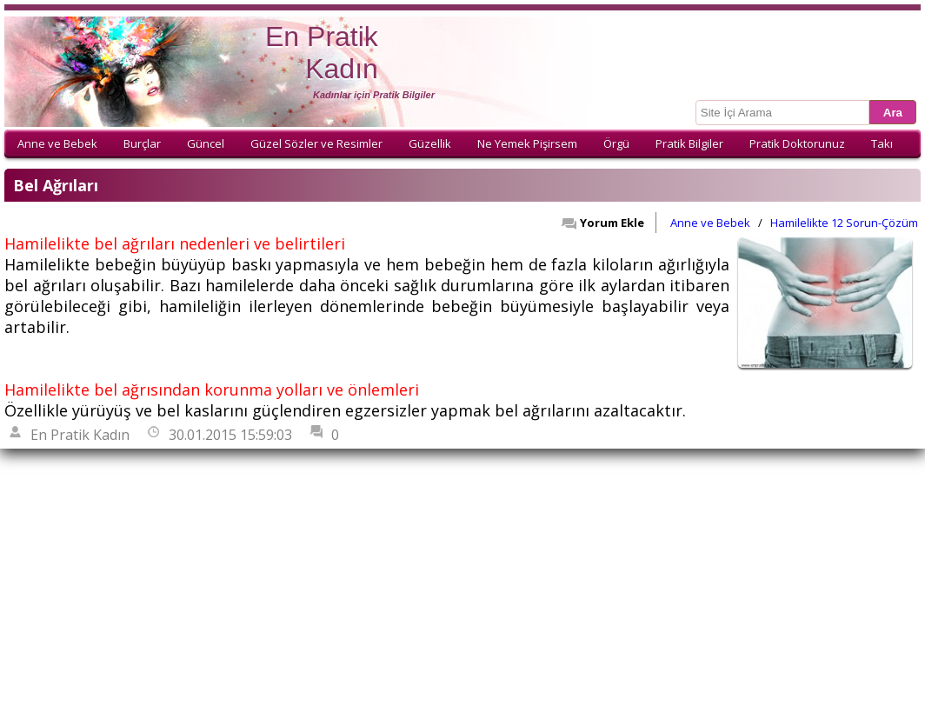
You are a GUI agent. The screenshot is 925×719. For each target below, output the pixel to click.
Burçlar (142, 143)
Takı (882, 143)
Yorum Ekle (602, 222)
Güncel (205, 143)
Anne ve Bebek (57, 143)
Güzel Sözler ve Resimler (316, 143)
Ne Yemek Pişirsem (527, 143)
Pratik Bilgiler (689, 143)
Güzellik (430, 143)
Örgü (616, 143)
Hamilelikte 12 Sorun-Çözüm (844, 222)
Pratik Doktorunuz (797, 143)
